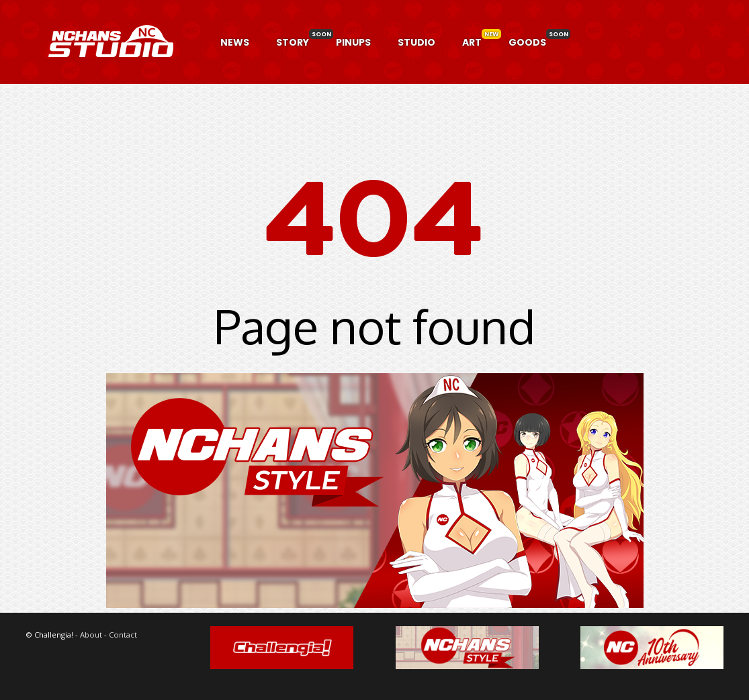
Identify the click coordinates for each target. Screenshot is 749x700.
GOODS (527, 42)
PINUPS (353, 42)
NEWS (234, 42)
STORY (292, 42)
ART (472, 42)
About (91, 635)
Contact (123, 635)
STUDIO (416, 42)
